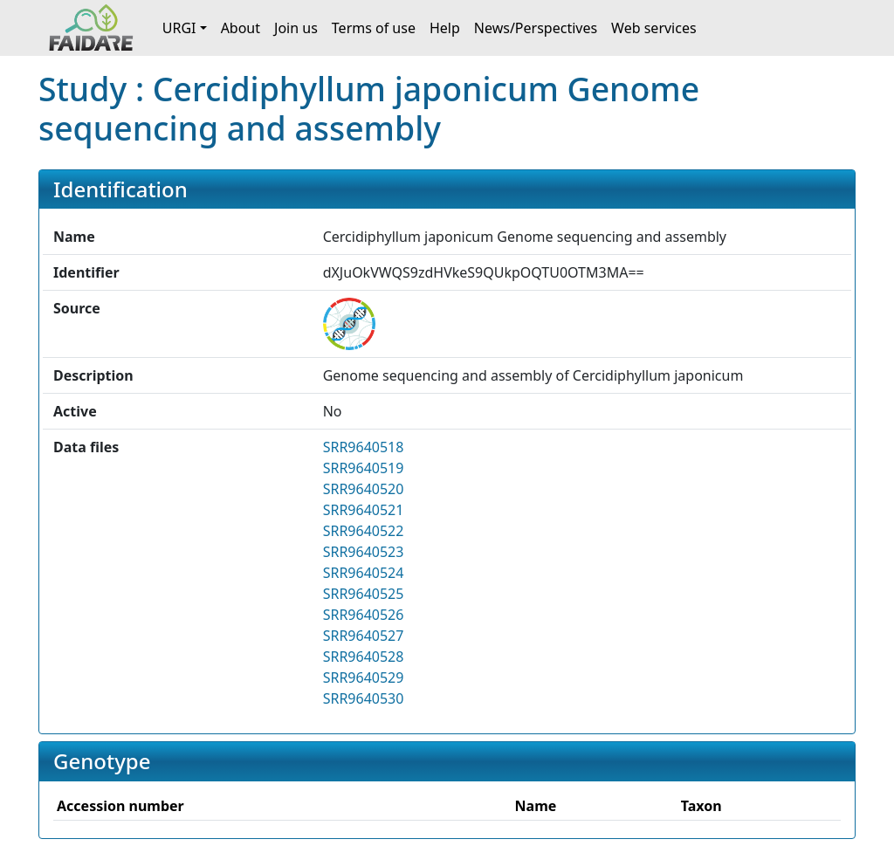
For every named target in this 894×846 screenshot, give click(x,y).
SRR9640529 (363, 677)
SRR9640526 (363, 614)
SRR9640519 (363, 468)
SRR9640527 (363, 635)
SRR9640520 (363, 489)
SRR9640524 (363, 572)
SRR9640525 (363, 593)
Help (445, 28)
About (240, 28)
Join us (296, 28)
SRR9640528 (363, 656)
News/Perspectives (535, 28)
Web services (654, 28)
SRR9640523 (363, 551)
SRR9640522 (363, 530)
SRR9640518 (363, 447)
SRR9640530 (363, 698)
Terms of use (374, 28)
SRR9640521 (363, 509)
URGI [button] (179, 28)
